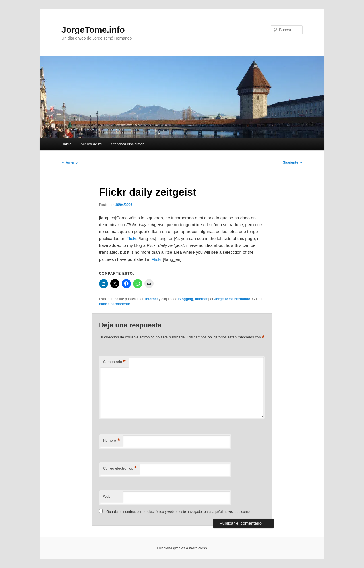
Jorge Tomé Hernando (232, 299)
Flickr (131, 238)
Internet (151, 299)
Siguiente (293, 162)
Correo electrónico (120, 468)
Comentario (114, 362)
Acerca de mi (91, 144)
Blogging (185, 299)
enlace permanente (114, 304)
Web (107, 496)
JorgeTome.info (93, 29)
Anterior (70, 162)
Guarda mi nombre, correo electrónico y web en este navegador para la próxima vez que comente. (180, 512)
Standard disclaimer (127, 144)
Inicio (67, 144)
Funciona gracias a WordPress (182, 548)
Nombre (111, 441)
